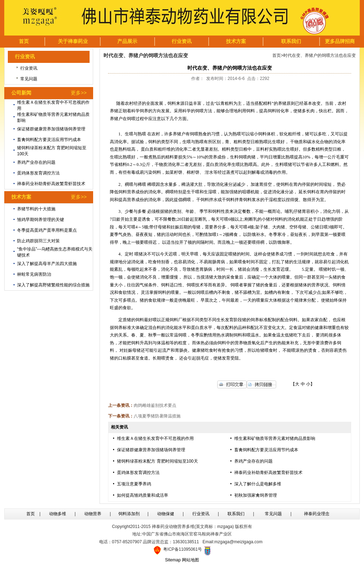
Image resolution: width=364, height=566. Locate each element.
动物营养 (92, 513)
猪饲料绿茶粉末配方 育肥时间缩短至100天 (157, 461)
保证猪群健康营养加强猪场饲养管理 (51, 128)
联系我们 (236, 513)
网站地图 (190, 559)
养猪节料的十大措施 (36, 208)
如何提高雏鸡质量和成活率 (142, 495)
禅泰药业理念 (317, 513)
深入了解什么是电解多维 (257, 483)
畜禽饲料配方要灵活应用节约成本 (49, 139)
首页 (276, 55)
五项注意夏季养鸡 (134, 483)
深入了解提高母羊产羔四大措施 (47, 263)
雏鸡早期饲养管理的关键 (40, 219)
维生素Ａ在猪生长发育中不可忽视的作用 (155, 438)
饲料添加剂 (129, 513)
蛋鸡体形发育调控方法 (38, 173)
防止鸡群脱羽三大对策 (38, 240)
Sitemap (173, 559)
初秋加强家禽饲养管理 (255, 495)
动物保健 (165, 513)
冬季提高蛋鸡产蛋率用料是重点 (47, 230)
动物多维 (57, 513)
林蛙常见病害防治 (34, 274)
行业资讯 (28, 68)
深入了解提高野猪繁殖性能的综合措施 (53, 284)
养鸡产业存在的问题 (36, 162)
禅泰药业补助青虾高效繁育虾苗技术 (51, 183)
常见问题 (28, 78)
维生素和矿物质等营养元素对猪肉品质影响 (274, 438)
